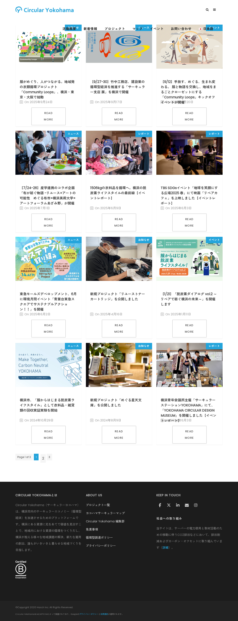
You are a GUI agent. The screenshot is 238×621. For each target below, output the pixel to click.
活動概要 (76, 29)
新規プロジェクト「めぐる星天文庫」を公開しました (116, 403)
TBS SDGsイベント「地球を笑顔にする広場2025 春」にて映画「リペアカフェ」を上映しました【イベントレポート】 (189, 195)
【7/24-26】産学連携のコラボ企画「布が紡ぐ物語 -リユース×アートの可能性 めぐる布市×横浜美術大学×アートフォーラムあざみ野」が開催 (48, 195)
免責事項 (92, 529)
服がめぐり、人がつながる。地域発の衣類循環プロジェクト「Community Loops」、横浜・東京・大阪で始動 (47, 89)
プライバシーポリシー (101, 546)
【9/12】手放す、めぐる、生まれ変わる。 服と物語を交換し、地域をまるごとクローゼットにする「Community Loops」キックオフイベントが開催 (188, 92)
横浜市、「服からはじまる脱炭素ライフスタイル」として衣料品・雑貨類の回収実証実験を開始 (47, 405)
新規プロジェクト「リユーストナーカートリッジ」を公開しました (117, 297)
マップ (144, 29)
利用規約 (104, 614)
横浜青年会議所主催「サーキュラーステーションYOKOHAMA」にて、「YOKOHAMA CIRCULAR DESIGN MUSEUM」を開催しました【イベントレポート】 (188, 410)
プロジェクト (121, 29)
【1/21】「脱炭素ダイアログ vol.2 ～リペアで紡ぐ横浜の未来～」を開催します (189, 299)
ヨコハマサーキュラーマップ (105, 513)
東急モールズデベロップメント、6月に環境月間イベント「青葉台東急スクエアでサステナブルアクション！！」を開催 (48, 302)
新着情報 (97, 29)
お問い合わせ (187, 29)
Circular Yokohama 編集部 (105, 521)
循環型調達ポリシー (99, 537)
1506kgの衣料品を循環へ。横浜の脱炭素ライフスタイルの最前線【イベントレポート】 (118, 193)
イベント (163, 29)
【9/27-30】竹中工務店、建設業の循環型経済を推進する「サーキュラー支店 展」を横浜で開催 (117, 87)
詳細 (165, 547)
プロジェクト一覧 (98, 505)
